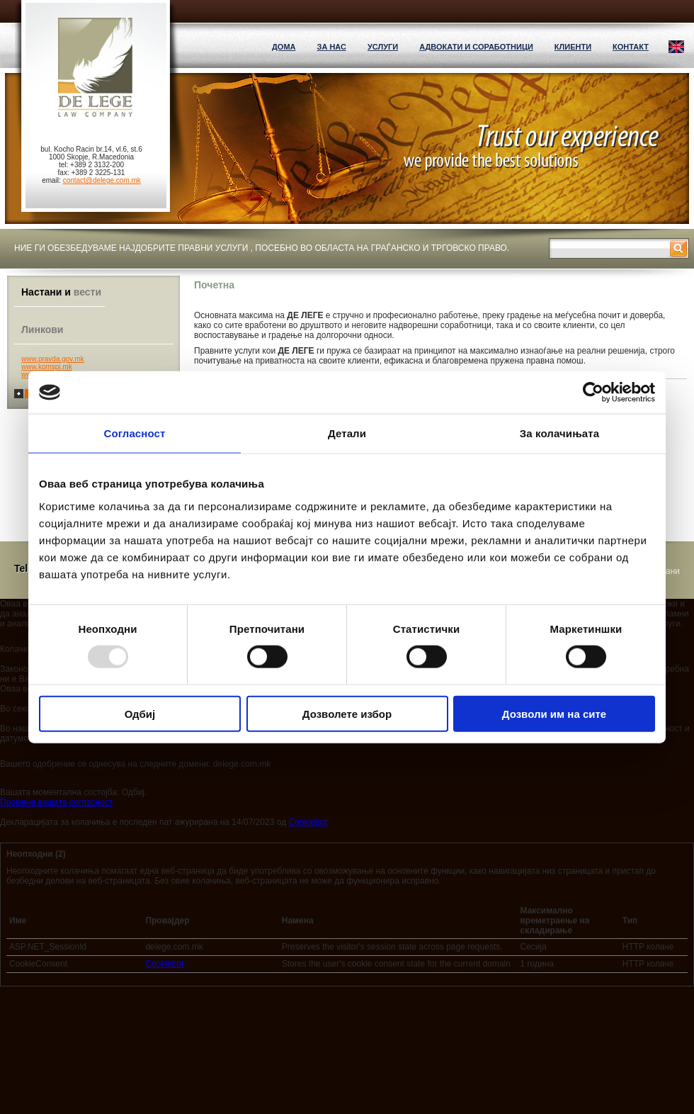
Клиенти (572, 47)
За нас (331, 47)
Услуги (383, 47)
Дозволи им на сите (554, 713)
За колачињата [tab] (559, 433)
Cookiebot (307, 822)
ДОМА (284, 47)
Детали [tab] (347, 433)
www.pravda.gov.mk (52, 359)
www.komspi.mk (46, 367)
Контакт (631, 47)
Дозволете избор (347, 713)
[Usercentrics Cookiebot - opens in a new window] (593, 392)
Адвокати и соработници (476, 47)
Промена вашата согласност (56, 802)
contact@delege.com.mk (102, 180)
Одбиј (140, 713)
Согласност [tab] (135, 433)
